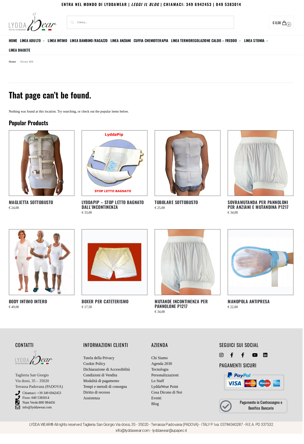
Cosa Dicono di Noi (166, 402)
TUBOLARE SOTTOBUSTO (176, 211)
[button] (281, 22)
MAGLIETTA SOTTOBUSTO (31, 211)
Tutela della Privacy (98, 367)
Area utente (250, 22)
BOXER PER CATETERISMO (105, 311)
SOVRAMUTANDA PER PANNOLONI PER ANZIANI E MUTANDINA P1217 (258, 214)
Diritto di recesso (96, 402)
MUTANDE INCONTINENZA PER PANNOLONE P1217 (181, 313)
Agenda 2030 (161, 373)
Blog (155, 413)
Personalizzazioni (165, 385)
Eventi (156, 408)
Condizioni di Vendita (100, 385)
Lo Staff (157, 390)
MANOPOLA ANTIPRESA (249, 311)
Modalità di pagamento (101, 390)
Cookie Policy (94, 373)
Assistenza (91, 408)
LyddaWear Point (164, 396)
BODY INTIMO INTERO (28, 311)
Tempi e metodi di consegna (105, 396)
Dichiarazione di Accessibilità (106, 379)
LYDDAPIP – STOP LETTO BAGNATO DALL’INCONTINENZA (113, 214)
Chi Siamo (159, 367)
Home (12, 71)
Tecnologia (159, 379)
